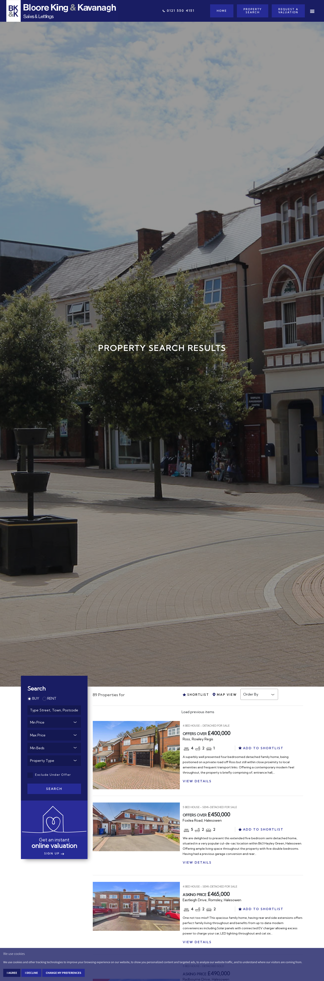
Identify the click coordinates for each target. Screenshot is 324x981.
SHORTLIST (196, 694)
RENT (49, 698)
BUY (33, 698)
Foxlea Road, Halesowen (202, 820)
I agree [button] (12, 973)
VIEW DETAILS (197, 781)
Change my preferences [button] (63, 973)
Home (222, 10)
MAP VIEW (225, 694)
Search (54, 789)
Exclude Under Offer (49, 774)
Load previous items (198, 712)
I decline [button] (31, 973)
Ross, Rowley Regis (198, 739)
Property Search (252, 11)
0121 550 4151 (178, 11)
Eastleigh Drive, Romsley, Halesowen (212, 900)
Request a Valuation (288, 11)
